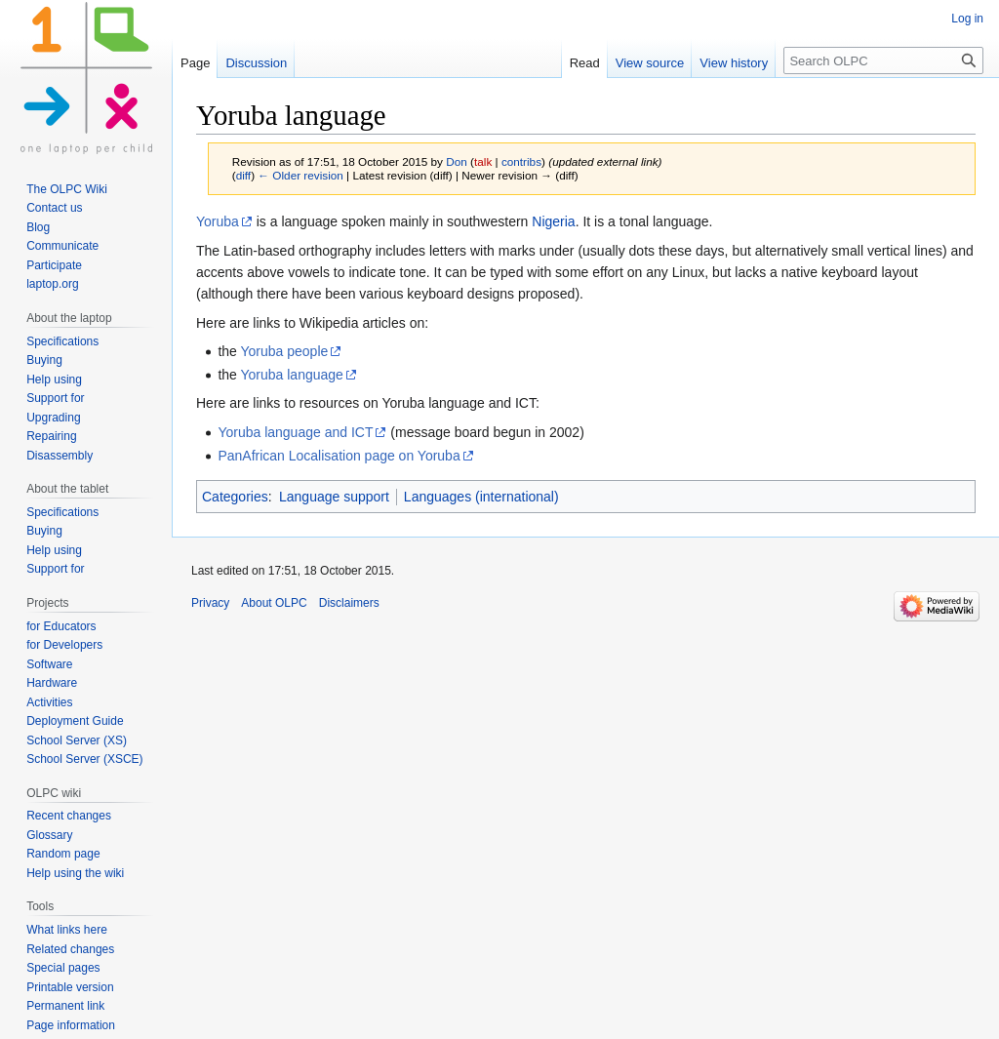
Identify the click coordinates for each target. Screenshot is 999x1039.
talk (483, 161)
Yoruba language (292, 374)
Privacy (210, 603)
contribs (521, 161)
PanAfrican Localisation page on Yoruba (339, 455)
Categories (235, 496)
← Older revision (300, 175)
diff (243, 175)
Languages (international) (481, 496)
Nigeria (553, 221)
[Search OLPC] (883, 60)
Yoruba (217, 221)
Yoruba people (285, 351)
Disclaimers (349, 603)
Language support (334, 496)
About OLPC (273, 603)
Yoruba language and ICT (295, 432)
